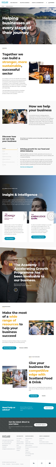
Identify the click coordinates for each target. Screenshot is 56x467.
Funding (27, 448)
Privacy (3, 464)
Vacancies (19, 448)
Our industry (19, 438)
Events (40, 440)
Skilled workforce (28, 445)
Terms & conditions (15, 464)
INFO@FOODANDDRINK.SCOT (8, 449)
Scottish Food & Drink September (46, 443)
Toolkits (26, 450)
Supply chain (27, 441)
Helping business (10, 6)
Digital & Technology (29, 443)
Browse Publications (9, 348)
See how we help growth (26, 166)
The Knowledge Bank (38, 237)
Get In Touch (48, 407)
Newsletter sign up (40, 424)
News (18, 445)
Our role (18, 440)
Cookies (21, 464)
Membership (34, 395)
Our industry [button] (14, 2)
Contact (18, 450)
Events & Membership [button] (38, 2)
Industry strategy (20, 441)
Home (3, 6)
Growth (26, 440)
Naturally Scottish (20, 443)
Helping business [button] (25, 2)
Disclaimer (8, 464)
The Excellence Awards (44, 441)
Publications (27, 452)
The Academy (9, 238)
